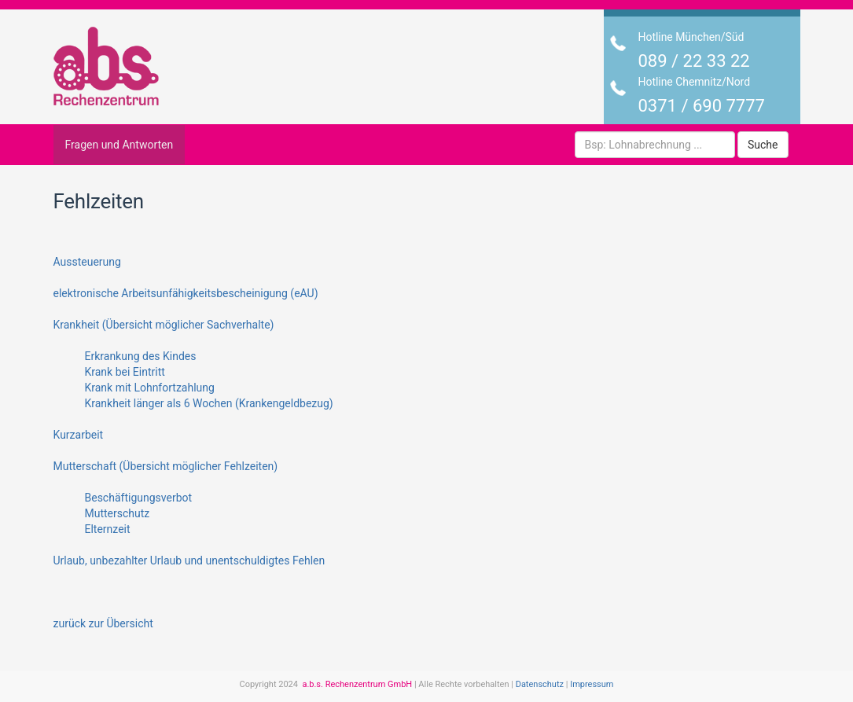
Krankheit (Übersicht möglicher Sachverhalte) (163, 324)
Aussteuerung (87, 261)
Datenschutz (540, 684)
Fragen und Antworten (119, 144)
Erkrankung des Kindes (141, 356)
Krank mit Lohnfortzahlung (150, 387)
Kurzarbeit (78, 434)
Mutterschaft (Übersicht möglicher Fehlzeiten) (165, 466)
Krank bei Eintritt (125, 372)
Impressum (591, 684)
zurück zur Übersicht (103, 623)
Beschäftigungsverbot (139, 497)
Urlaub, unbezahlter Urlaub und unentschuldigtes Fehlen (189, 560)
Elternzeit (108, 529)
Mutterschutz (117, 513)
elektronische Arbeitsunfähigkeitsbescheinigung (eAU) (185, 293)
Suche (763, 144)
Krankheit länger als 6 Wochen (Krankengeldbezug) (209, 403)
